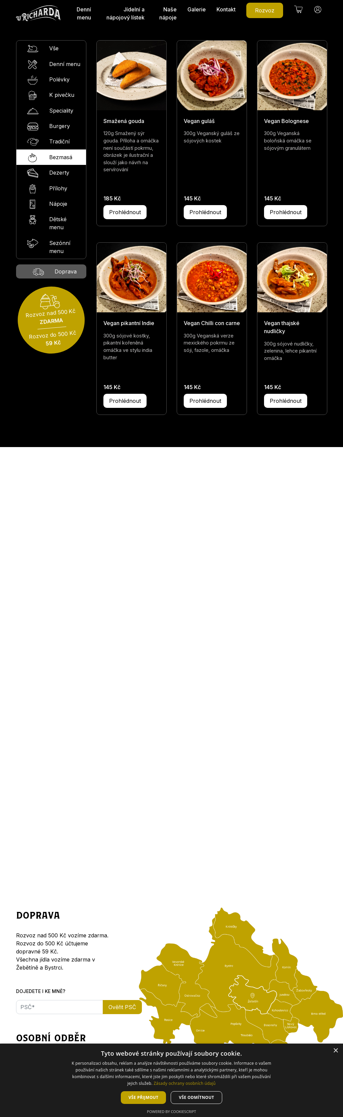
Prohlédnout (125, 212)
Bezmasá (49, 157)
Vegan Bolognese (286, 121)
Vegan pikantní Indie (128, 323)
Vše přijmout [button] (143, 1097)
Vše (43, 48)
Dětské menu (47, 223)
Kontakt (226, 9)
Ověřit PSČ (122, 1007)
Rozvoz (264, 10)
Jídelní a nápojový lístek (125, 13)
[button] (298, 9)
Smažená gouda (123, 121)
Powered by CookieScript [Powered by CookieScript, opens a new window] (171, 1111)
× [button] (335, 1050)
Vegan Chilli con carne (212, 323)
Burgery (48, 126)
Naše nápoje (168, 13)
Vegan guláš (199, 121)
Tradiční (48, 141)
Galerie (196, 9)
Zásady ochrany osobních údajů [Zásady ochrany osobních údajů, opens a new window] (185, 1083)
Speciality (50, 111)
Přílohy (47, 188)
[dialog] (171, 1080)
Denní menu (84, 13)
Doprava (54, 271)
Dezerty (48, 173)
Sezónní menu (48, 246)
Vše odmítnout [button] (196, 1097)
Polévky (48, 79)
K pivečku (50, 95)
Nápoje (47, 204)
